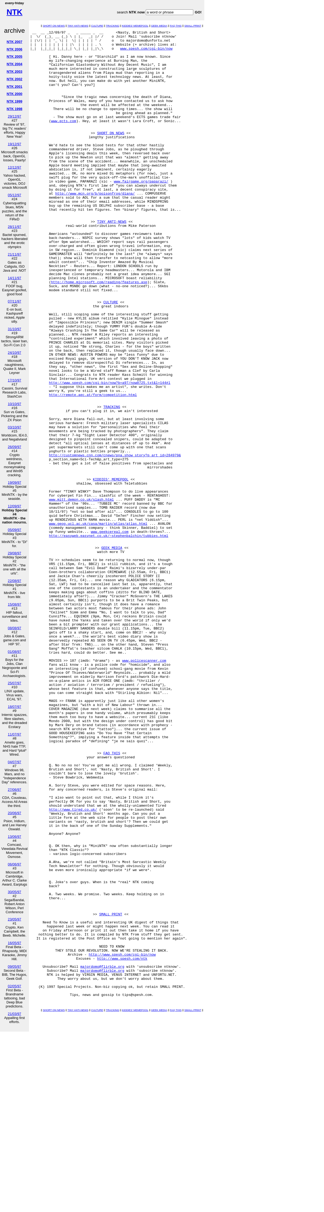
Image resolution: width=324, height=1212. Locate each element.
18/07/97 (14, 707)
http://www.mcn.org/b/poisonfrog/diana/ (95, 226)
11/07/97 (14, 734)
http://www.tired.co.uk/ (73, 965)
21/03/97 (14, 1014)
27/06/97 (14, 790)
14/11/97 (14, 278)
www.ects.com (63, 139)
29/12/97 (14, 116)
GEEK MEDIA (159, 25)
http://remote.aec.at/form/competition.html (93, 467)
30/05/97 (14, 892)
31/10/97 (14, 329)
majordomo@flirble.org (102, 1154)
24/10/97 (14, 353)
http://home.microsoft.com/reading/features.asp (99, 332)
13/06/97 (14, 837)
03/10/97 (14, 427)
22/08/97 (14, 581)
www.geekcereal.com (109, 632)
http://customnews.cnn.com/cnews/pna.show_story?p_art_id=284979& (115, 540)
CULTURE (97, 25)
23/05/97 (14, 919)
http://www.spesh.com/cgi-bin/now (122, 1139)
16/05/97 (14, 943)
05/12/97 (14, 195)
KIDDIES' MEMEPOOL (135, 25)
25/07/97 (14, 683)
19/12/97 (14, 144)
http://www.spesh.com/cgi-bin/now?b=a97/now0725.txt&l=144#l (109, 453)
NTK (14, 12)
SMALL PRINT (192, 25)
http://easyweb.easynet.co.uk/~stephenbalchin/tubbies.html (108, 637)
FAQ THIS (176, 25)
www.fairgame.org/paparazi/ (141, 211)
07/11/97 (14, 301)
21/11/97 (14, 254)
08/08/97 (14, 628)
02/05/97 (14, 986)
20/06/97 (14, 813)
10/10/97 (14, 404)
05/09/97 (14, 530)
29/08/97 (14, 553)
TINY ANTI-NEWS (78, 25)
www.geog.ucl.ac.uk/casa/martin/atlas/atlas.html (98, 622)
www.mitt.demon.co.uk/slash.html (81, 593)
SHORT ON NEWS (54, 25)
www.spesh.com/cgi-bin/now (146, 52)
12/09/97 (14, 506)
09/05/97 (14, 966)
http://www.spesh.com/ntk (122, 1144)
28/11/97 (14, 227)
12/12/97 (14, 167)
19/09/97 (14, 483)
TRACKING (112, 25)
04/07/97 (14, 762)
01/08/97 (14, 652)
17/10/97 (14, 380)
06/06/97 (14, 864)
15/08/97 (14, 604)
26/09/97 (14, 447)
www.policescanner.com (144, 786)
